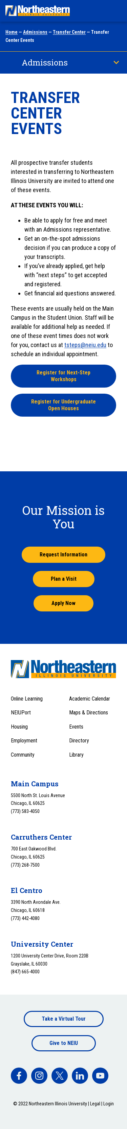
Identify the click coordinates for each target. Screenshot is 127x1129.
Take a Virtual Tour (64, 1019)
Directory (79, 740)
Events (76, 727)
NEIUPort (21, 712)
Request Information (63, 554)
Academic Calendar (89, 698)
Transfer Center (69, 32)
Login (108, 1103)
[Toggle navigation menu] (115, 11)
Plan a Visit (64, 579)
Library (76, 755)
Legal (95, 1103)
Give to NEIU (63, 1043)
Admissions (35, 32)
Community (23, 755)
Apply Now (63, 603)
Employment (24, 740)
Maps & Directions (88, 712)
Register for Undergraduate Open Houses (63, 405)
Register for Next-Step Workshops (63, 376)
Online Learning (27, 698)
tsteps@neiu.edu (85, 344)
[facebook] (19, 1076)
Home (11, 32)
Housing (19, 727)
